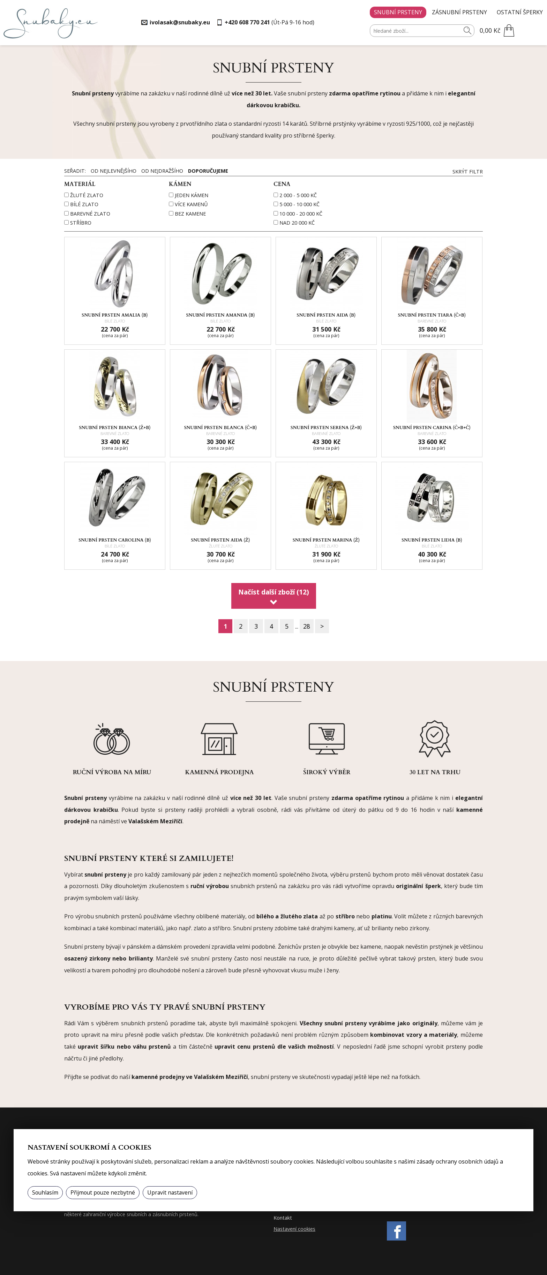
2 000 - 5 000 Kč (298, 195)
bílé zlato (84, 204)
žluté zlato (86, 195)
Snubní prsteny (398, 12)
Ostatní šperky (520, 12)
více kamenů (191, 204)
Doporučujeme (208, 171)
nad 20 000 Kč (297, 222)
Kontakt (283, 1217)
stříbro (80, 222)
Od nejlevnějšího (113, 171)
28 (306, 626)
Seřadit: (75, 171)
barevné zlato (90, 213)
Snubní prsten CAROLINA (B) (114, 540)
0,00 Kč (490, 30)
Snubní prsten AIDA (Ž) (220, 540)
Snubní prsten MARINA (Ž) (326, 540)
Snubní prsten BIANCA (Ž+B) (114, 428)
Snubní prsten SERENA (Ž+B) (326, 428)
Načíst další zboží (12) (273, 592)
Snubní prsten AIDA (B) (326, 315)
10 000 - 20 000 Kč (300, 213)
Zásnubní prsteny (459, 12)
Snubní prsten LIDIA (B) (432, 540)
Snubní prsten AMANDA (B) (220, 315)
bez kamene (190, 213)
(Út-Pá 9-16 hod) (269, 22)
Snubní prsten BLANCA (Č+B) (220, 428)
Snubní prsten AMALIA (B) (115, 315)
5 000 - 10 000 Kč (299, 204)
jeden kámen (191, 195)
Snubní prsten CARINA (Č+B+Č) (432, 428)
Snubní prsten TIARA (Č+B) (432, 315)
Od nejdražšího (162, 171)
